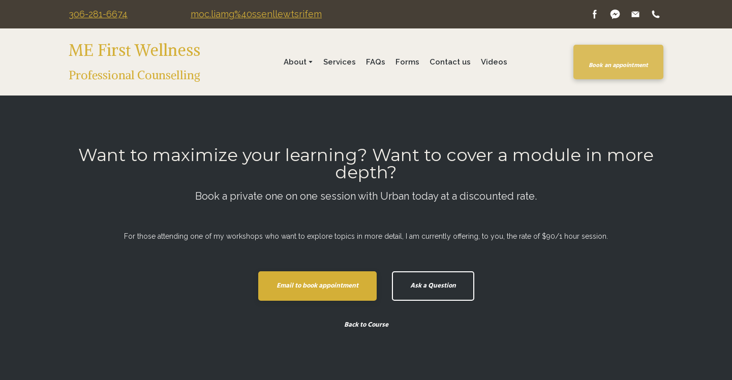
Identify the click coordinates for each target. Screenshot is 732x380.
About (295, 62)
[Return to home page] (151, 62)
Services (339, 62)
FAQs (375, 62)
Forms (407, 62)
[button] (594, 14)
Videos (494, 62)
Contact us (450, 62)
